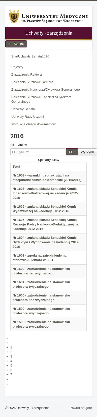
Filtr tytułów (18, 145)
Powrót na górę (81, 408)
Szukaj (16, 44)
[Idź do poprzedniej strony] (12, 343)
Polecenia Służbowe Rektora (32, 82)
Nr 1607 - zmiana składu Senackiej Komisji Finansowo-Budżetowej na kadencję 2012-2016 (46, 193)
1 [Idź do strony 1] (11, 347)
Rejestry (17, 67)
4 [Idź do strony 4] (11, 361)
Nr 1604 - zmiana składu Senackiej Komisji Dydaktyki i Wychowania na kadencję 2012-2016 (46, 242)
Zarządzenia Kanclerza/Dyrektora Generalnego (45, 89)
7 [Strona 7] (11, 374)
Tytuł (16, 166)
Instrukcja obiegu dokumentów (33, 124)
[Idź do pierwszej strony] (12, 338)
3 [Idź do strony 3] (11, 356)
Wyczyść (87, 152)
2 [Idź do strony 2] (11, 352)
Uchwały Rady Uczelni (27, 116)
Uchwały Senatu (23, 109)
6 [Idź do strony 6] (11, 370)
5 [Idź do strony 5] (11, 365)
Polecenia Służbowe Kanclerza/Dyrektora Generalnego (41, 99)
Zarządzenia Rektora (26, 74)
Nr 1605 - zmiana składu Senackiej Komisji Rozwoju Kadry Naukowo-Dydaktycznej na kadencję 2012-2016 (46, 224)
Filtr (72, 152)
